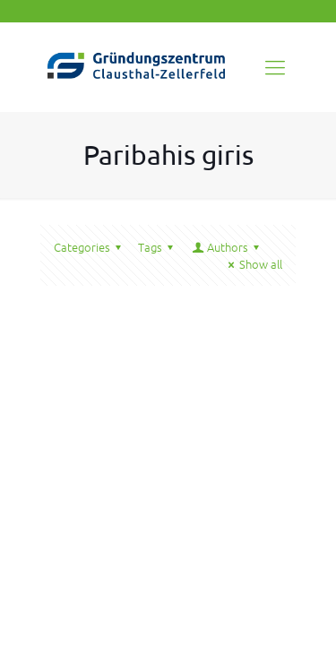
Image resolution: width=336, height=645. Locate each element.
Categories (90, 246)
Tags (158, 246)
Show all (252, 263)
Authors (226, 246)
